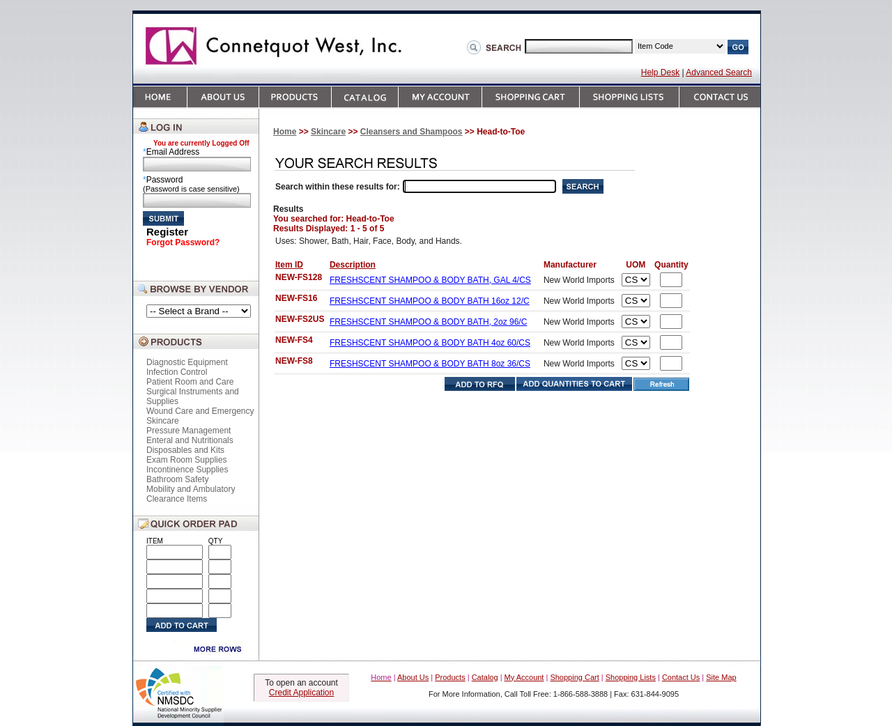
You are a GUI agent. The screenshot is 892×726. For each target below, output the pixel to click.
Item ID (289, 265)
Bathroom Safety (177, 479)
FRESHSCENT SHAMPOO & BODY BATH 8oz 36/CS (430, 364)
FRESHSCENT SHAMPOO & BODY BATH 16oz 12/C (430, 301)
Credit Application (301, 692)
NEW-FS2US (299, 319)
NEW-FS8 (294, 361)
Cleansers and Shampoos (411, 132)
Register (167, 232)
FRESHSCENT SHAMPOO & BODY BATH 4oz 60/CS (430, 343)
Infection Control (176, 372)
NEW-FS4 (294, 340)
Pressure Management (188, 430)
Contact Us (681, 677)
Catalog (485, 677)
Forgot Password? (183, 242)
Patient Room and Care (189, 382)
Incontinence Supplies (187, 469)
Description (353, 265)
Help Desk (660, 72)
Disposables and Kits (185, 450)
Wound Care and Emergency (200, 411)
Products (450, 677)
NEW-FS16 (296, 298)
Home (284, 132)
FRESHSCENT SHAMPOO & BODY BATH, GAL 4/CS (430, 280)
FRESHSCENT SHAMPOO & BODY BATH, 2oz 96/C (428, 322)
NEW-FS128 (298, 277)
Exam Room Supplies (186, 460)
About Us (413, 677)
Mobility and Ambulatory (190, 489)
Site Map (721, 677)
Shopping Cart (574, 677)
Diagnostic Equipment (187, 362)
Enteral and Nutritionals (189, 440)
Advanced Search (719, 72)
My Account (524, 677)
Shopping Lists (631, 677)
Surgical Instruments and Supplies (192, 396)
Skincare (162, 421)
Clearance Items (176, 499)
